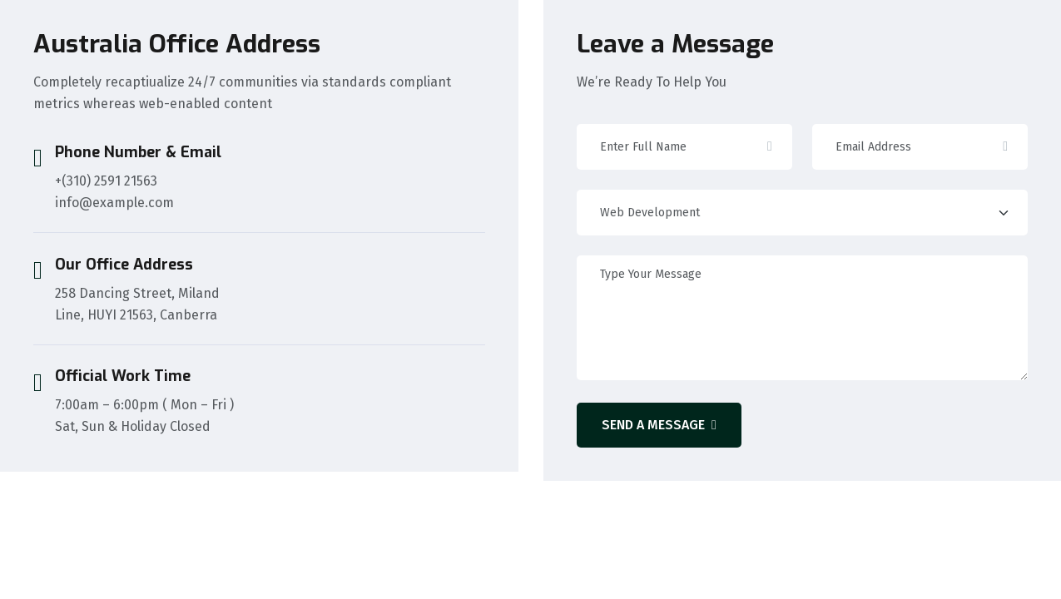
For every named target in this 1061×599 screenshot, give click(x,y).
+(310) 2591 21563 (106, 181)
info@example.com (114, 202)
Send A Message (659, 425)
